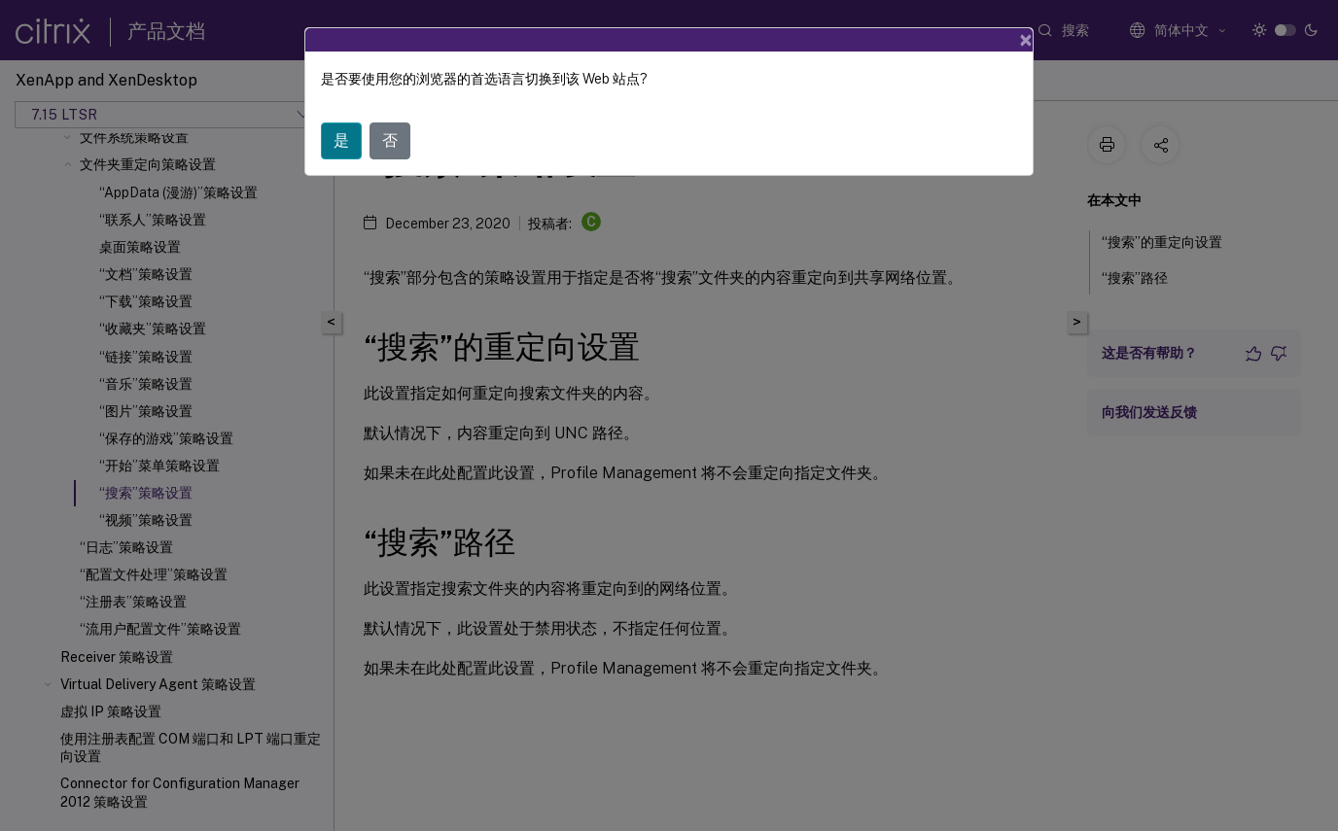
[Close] (1026, 40)
